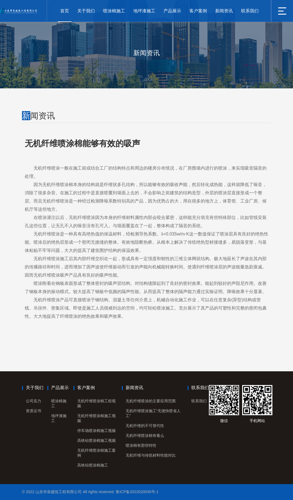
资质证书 (33, 411)
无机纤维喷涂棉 (57, 184)
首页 (64, 11)
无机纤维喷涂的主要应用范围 (151, 401)
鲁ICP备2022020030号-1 (137, 492)
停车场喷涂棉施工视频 (96, 430)
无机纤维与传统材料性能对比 (151, 455)
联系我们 (250, 11)
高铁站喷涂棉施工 (92, 465)
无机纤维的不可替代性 (145, 425)
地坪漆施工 (144, 11)
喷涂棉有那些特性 (141, 445)
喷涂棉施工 (114, 11)
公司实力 (33, 401)
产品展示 (172, 11)
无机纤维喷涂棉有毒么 (145, 435)
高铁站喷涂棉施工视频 (96, 440)
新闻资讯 (224, 11)
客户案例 (198, 11)
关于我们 (86, 11)
